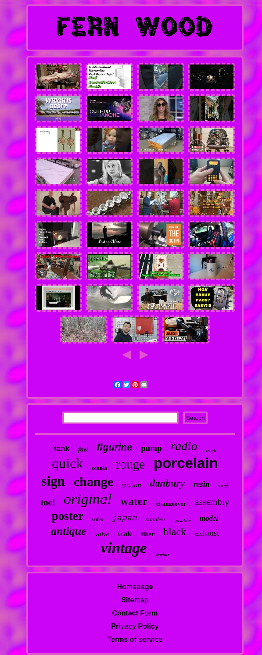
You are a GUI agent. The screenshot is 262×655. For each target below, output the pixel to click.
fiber (147, 533)
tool (48, 502)
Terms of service (135, 639)
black (174, 531)
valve (102, 533)
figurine (115, 447)
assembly (212, 502)
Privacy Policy (135, 626)
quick (67, 463)
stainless (156, 519)
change (93, 481)
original (88, 499)
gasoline (183, 520)
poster (67, 516)
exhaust (207, 533)
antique (68, 531)
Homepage (135, 587)
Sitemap (134, 600)
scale (125, 533)
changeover (171, 504)
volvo (98, 519)
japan (124, 518)
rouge (130, 464)
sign (53, 481)
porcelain (186, 463)
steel (224, 486)
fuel (83, 449)
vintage (123, 548)
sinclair (162, 554)
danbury (167, 483)
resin (202, 484)
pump (151, 448)
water (134, 501)
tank (61, 448)
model (209, 518)
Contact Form (135, 613)
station (131, 485)
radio (184, 446)
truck (211, 450)
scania (99, 468)
